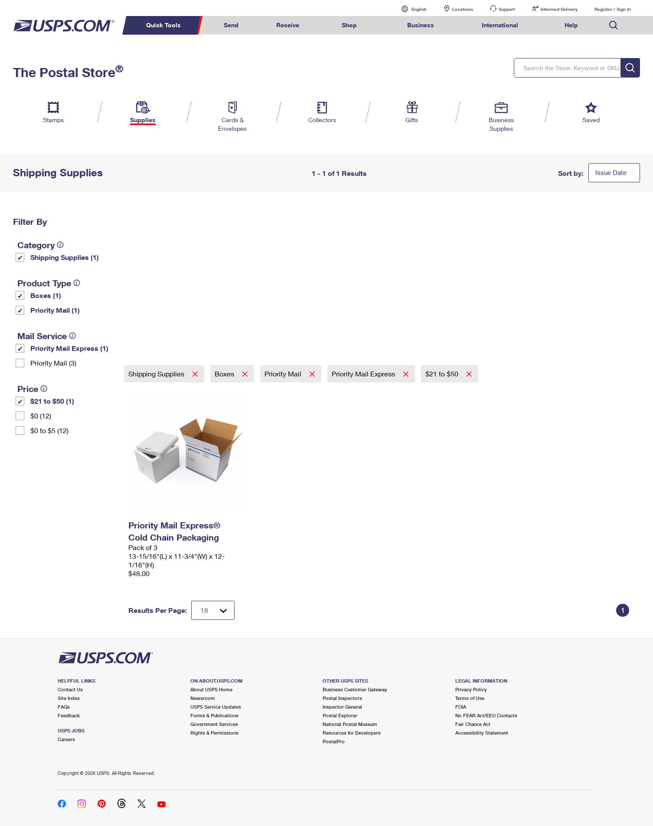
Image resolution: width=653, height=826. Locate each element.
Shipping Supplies (157, 373)
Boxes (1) (45, 295)
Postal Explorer (340, 715)
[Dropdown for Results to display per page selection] (213, 610)
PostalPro (334, 741)
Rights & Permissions (214, 732)
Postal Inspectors (342, 698)
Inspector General (342, 706)
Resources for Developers (352, 732)
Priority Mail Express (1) (69, 348)
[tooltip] (60, 244)
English (410, 9)
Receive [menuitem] (287, 25)
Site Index (69, 698)
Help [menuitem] (571, 25)
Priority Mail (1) (55, 310)
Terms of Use (469, 698)
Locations (462, 9)
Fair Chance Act (472, 724)
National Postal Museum (350, 724)
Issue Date (611, 172)
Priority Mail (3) (53, 363)
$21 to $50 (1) (52, 401)
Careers (66, 739)
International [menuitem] (500, 25)
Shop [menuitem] (349, 25)
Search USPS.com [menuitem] (613, 25)
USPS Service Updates (215, 706)
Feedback (69, 715)
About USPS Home (211, 689)
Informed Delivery (559, 9)
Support (507, 9)
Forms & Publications (214, 715)
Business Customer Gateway (355, 689)
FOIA (460, 706)
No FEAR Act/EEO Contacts (486, 715)
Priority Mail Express (364, 373)
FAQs (64, 706)
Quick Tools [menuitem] (163, 25)
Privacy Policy (471, 689)
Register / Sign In (612, 9)
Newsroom (202, 698)
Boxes (225, 373)
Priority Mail (283, 373)
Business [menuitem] (420, 25)
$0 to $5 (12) (49, 430)
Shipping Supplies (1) (64, 257)
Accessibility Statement (481, 732)
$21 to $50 (442, 373)
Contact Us (70, 689)
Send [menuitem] (231, 25)
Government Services (214, 724)
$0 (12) (40, 415)
